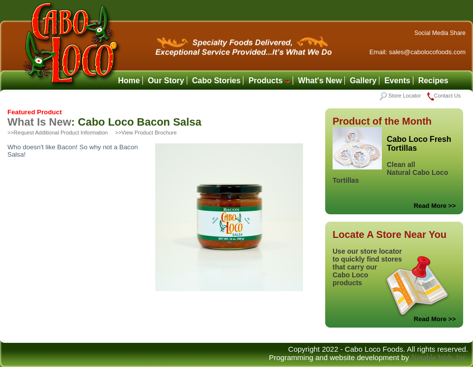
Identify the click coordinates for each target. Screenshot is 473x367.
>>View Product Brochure (145, 132)
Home (128, 80)
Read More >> (435, 205)
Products (269, 80)
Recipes (433, 80)
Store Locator (400, 96)
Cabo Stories (216, 80)
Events (397, 80)
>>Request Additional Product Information (57, 132)
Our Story (166, 80)
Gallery (363, 80)
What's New (320, 80)
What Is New (39, 122)
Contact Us (444, 96)
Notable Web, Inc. (439, 357)
